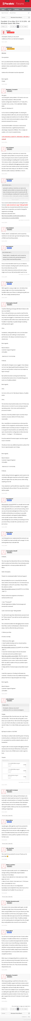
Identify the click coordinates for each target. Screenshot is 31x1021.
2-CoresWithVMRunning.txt (14, 763)
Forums (9, 9)
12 (22, 26)
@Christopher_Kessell (7, 504)
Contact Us (24, 1016)
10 (17, 26)
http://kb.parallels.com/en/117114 (10, 589)
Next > (25, 26)
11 (20, 26)
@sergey (4, 53)
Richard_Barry (5, 815)
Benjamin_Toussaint (12, 89)
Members (17, 9)
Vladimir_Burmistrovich (12, 901)
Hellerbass (9, 47)
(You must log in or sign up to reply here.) (21, 1006)
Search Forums (4, 12)
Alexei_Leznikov (10, 864)
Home (3, 9)
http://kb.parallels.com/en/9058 (10, 656)
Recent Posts (13, 12)
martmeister (9, 179)
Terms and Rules (27, 1019)
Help (29, 1016)
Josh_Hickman (10, 147)
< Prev (2, 26)
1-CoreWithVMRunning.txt (14, 769)
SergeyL (8, 30)
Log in (27, 1)
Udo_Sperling (10, 848)
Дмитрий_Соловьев (12, 790)
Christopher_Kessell (11, 303)
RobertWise (9, 282)
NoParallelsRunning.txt (13, 775)
